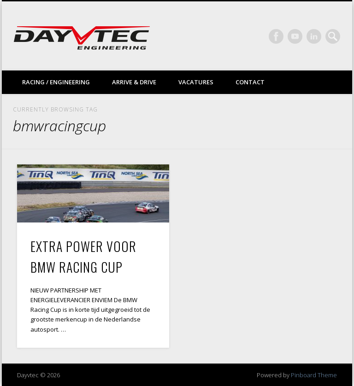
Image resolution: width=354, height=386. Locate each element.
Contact (250, 82)
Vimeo (295, 36)
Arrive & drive (134, 82)
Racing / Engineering (56, 82)
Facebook (276, 36)
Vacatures (195, 82)
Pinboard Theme (314, 375)
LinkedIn (314, 36)
